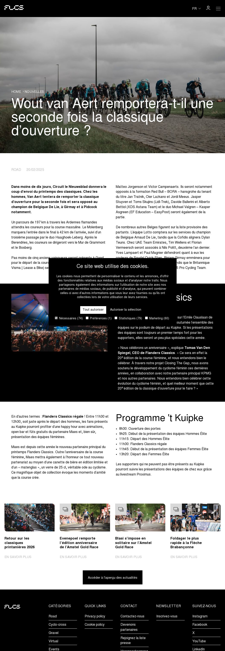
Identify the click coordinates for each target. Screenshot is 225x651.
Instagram (200, 616)
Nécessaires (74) (69, 318)
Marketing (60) (157, 318)
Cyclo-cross (57, 625)
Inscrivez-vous (166, 616)
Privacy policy (95, 616)
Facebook (199, 625)
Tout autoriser (92, 309)
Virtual (53, 641)
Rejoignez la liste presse (133, 641)
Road (53, 616)
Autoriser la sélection (125, 309)
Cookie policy (95, 625)
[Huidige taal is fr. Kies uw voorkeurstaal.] (196, 8)
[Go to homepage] (12, 8)
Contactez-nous (132, 616)
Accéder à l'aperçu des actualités (112, 578)
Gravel (53, 633)
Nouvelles (35, 91)
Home (16, 91)
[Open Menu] (218, 8)
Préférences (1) (99, 318)
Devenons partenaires (129, 627)
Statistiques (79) (128, 318)
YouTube (199, 641)
